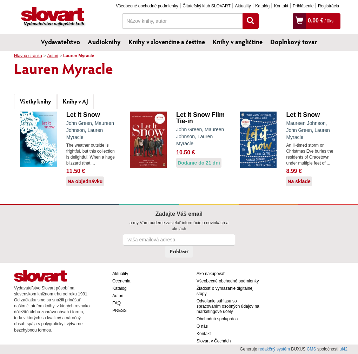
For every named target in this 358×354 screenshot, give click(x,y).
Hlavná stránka (28, 55)
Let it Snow (83, 114)
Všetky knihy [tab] (35, 101)
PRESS (119, 310)
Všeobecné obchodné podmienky (147, 6)
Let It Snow (303, 114)
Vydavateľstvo (60, 42)
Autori (52, 55)
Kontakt (281, 6)
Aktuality (243, 6)
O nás (202, 326)
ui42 (343, 349)
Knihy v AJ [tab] (75, 101)
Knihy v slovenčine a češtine (166, 42)
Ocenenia (121, 281)
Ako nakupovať (211, 273)
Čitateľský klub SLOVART (206, 6)
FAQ (116, 303)
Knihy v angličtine (238, 42)
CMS (311, 349)
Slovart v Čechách (214, 341)
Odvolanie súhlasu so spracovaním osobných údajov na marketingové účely (228, 306)
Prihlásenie (303, 6)
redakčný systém (274, 349)
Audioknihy (104, 42)
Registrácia (328, 6)
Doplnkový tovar (293, 42)
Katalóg (262, 6)
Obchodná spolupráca (217, 318)
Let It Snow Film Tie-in (200, 118)
